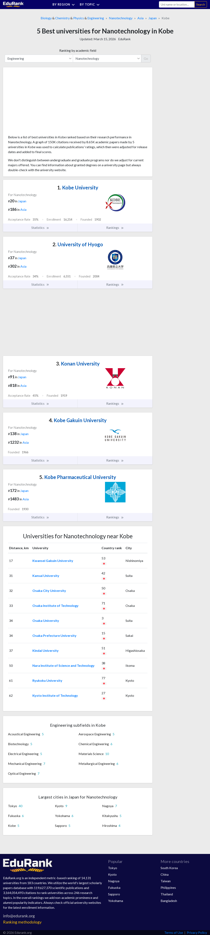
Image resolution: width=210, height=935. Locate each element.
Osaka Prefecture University (54, 635)
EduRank (124, 39)
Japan (152, 18)
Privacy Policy (197, 932)
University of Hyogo (77, 244)
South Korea (169, 868)
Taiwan (166, 881)
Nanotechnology (120, 18)
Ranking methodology (22, 922)
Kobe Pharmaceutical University (77, 477)
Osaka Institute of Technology (55, 605)
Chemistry (62, 18)
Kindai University (45, 650)
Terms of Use (173, 932)
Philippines (168, 887)
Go (146, 58)
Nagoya (113, 881)
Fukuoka (114, 887)
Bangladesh (169, 901)
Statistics (40, 228)
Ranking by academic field (77, 50)
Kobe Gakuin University (78, 420)
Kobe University (77, 187)
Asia (140, 18)
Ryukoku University (47, 680)
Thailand (167, 894)
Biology (46, 18)
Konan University (78, 364)
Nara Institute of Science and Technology (63, 665)
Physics (78, 18)
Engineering (95, 18)
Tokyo (112, 868)
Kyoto (112, 874)
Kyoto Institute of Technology (55, 695)
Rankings (115, 228)
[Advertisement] (38, 102)
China (165, 874)
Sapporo (114, 894)
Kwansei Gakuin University (52, 561)
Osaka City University (49, 590)
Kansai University (45, 576)
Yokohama (115, 901)
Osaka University (45, 620)
